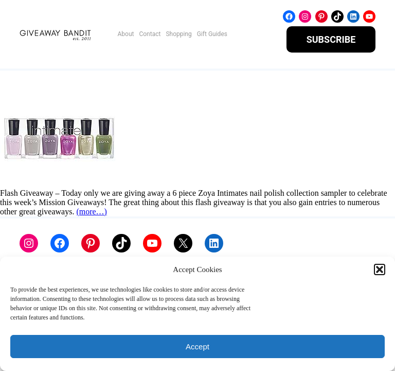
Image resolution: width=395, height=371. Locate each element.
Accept (197, 346)
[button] (379, 269)
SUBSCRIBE (331, 39)
